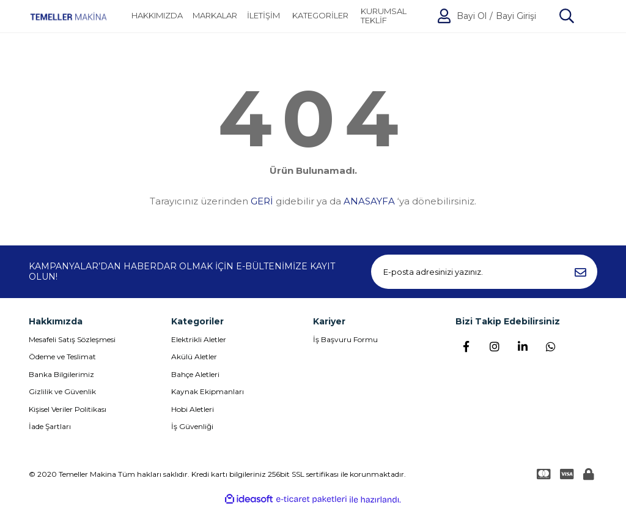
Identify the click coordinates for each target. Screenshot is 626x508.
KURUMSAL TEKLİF (384, 16)
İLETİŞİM (263, 15)
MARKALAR (215, 15)
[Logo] (68, 16)
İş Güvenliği (192, 426)
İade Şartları (50, 426)
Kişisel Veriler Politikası (67, 409)
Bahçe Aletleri (195, 374)
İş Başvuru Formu (345, 339)
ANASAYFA (369, 201)
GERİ (262, 201)
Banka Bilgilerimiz (61, 374)
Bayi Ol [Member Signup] (472, 16)
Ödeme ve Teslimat (62, 356)
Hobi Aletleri (192, 409)
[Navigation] (320, 16)
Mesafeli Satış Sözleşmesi (72, 339)
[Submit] (580, 272)
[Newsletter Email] (484, 272)
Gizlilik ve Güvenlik (62, 391)
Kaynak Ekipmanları (207, 391)
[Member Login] (444, 16)
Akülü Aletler (194, 356)
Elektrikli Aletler (198, 339)
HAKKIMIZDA (157, 15)
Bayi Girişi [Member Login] (516, 16)
